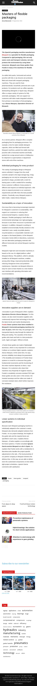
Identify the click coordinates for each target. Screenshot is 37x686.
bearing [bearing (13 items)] (14, 614)
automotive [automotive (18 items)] (7, 614)
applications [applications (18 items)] (12, 611)
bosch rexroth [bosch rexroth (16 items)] (7, 617)
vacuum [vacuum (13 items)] (18, 653)
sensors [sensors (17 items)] (5, 650)
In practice (10, 7)
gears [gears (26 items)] (28, 626)
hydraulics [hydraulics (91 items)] (10, 630)
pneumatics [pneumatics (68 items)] (21, 643)
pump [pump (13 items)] (20, 646)
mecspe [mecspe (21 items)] (22, 637)
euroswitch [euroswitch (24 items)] (17, 626)
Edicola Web (5, 593)
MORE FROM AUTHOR (25, 513)
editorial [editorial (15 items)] (16, 623)
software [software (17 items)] (20, 650)
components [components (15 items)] (16, 617)
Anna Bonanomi (6, 21)
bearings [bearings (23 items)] (20, 614)
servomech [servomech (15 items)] (12, 650)
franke (10, 478)
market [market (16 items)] (24, 633)
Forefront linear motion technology (27, 505)
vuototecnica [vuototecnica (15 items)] (6, 656)
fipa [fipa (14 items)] (24, 626)
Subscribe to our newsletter (15, 563)
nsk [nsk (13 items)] (16, 640)
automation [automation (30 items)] (27, 610)
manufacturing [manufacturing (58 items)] (11, 633)
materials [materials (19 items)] (6, 637)
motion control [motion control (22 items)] (8, 640)
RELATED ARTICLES (9, 513)
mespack (25, 478)
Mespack (5, 55)
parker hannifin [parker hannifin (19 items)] (8, 643)
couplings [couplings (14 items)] (28, 620)
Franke (4, 324)
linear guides (17, 478)
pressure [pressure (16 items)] (5, 646)
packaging (6, 480)
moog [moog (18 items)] (28, 637)
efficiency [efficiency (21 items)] (23, 623)
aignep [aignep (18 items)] (5, 611)
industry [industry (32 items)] (22, 630)
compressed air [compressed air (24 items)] (9, 620)
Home (3, 7)
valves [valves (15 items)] (23, 653)
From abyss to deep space (8, 505)
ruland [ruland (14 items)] (25, 646)
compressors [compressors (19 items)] (20, 620)
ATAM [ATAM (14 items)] (19, 610)
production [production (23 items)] (14, 646)
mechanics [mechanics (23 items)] (14, 637)
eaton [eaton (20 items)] (10, 623)
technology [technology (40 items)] (8, 653)
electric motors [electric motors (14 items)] (7, 626)
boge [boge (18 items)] (27, 614)
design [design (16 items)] (5, 623)
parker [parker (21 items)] (20, 640)
